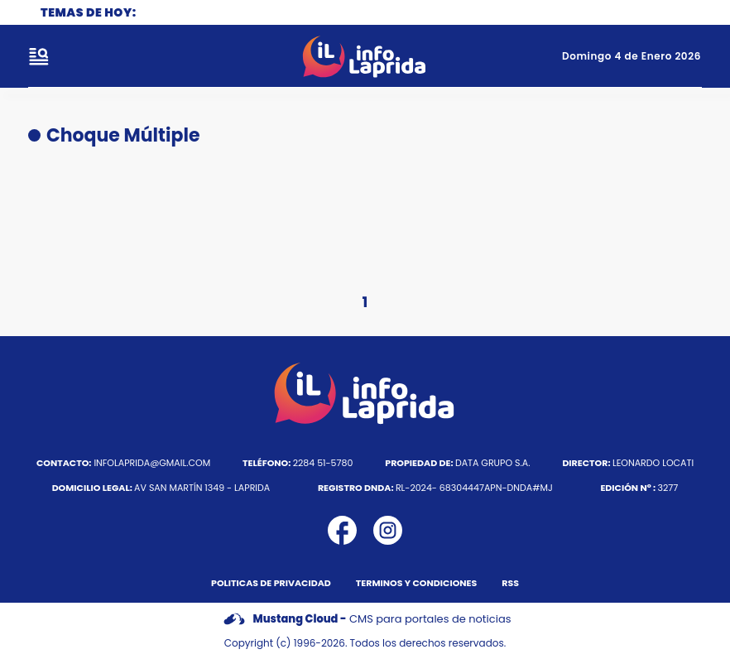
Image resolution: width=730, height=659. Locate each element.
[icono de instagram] (387, 530)
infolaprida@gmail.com (123, 462)
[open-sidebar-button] (39, 56)
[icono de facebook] (342, 530)
